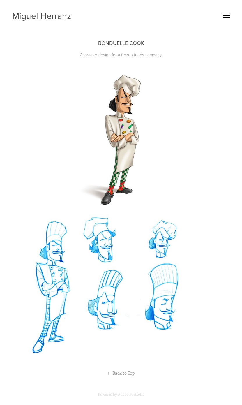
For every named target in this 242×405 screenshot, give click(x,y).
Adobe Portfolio (131, 394)
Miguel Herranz (41, 16)
